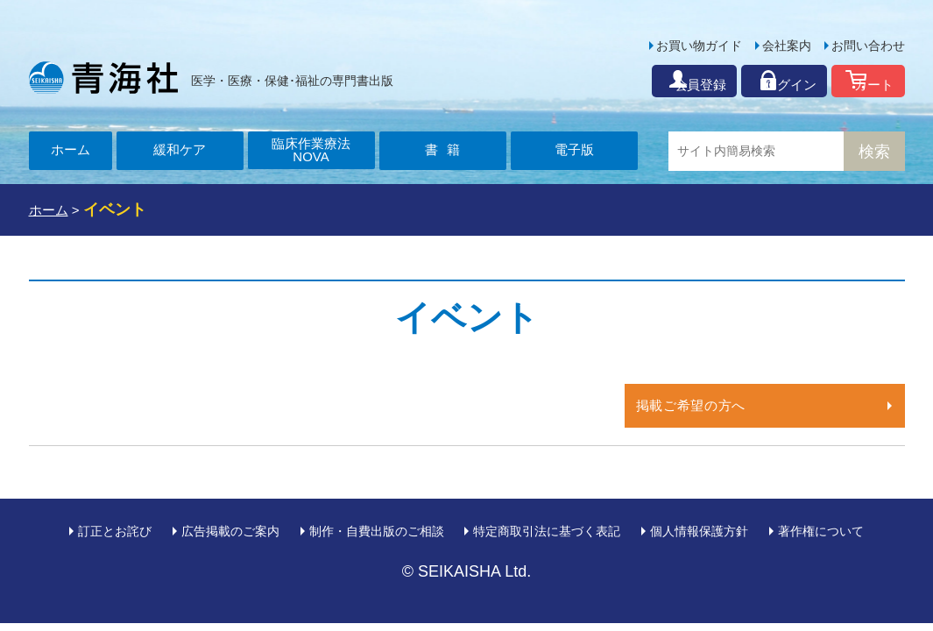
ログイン (756, 81)
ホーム (70, 151)
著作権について (821, 531)
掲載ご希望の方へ (694, 405)
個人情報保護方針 (699, 531)
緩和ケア (180, 151)
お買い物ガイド (699, 45)
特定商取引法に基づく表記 (546, 531)
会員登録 (639, 81)
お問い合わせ (868, 45)
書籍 (449, 151)
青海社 (103, 77)
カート (865, 81)
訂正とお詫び (115, 531)
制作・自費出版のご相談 (376, 531)
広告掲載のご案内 (230, 531)
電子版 (574, 151)
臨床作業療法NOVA (311, 151)
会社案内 (786, 45)
